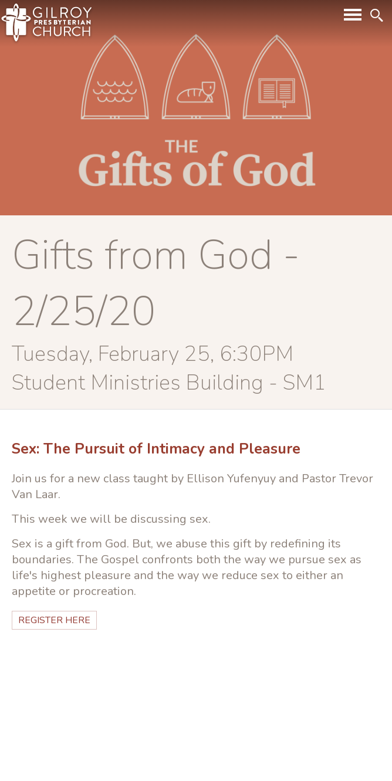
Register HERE (54, 620)
